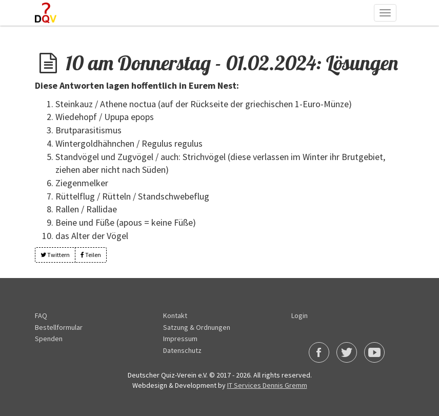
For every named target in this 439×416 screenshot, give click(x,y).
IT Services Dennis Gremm (267, 385)
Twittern (55, 255)
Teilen (91, 255)
